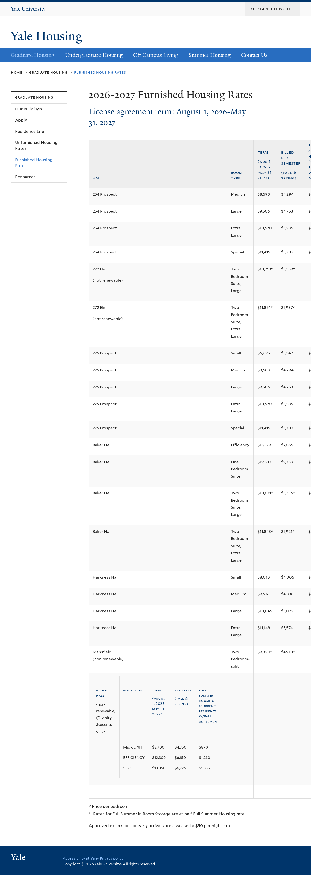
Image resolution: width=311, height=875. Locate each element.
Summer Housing (210, 55)
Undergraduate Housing (94, 55)
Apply (21, 120)
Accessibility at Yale (80, 858)
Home (16, 72)
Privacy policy (111, 858)
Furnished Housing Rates (33, 162)
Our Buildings (28, 109)
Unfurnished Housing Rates (36, 145)
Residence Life (29, 131)
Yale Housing (48, 36)
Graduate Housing (32, 55)
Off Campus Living (155, 55)
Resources (25, 176)
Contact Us (254, 55)
